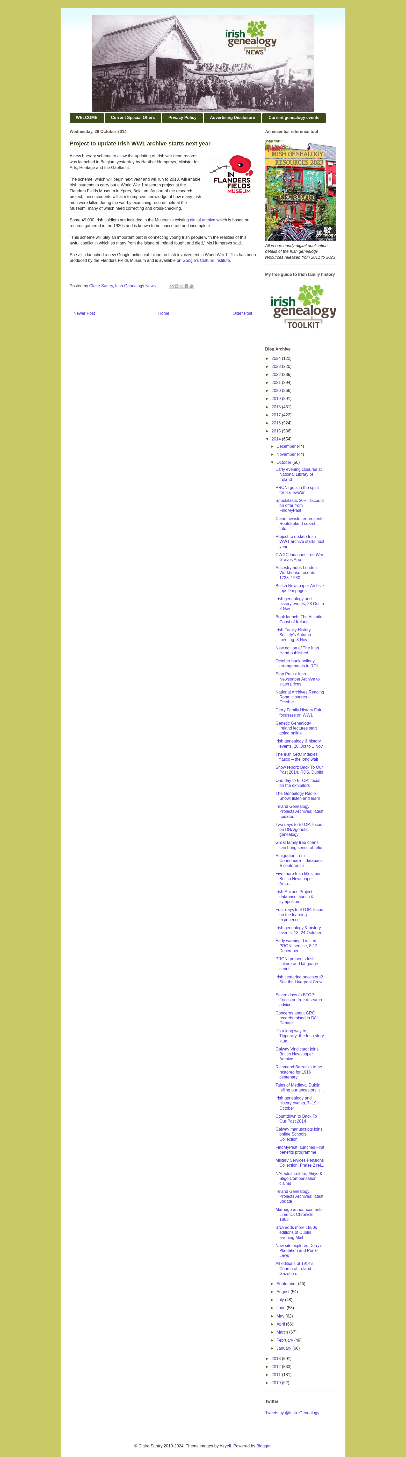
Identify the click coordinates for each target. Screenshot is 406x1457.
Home (163, 313)
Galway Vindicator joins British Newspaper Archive (297, 1054)
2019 (277, 398)
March (283, 1332)
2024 (277, 358)
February (285, 1340)
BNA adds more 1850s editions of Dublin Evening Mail (296, 1232)
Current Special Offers (133, 117)
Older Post (242, 313)
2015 (277, 431)
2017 (277, 415)
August (284, 1292)
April (281, 1324)
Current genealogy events (294, 117)
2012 (277, 1366)
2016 (277, 423)
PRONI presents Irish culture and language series (297, 964)
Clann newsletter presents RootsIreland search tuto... (299, 523)
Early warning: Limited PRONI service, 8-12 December (296, 945)
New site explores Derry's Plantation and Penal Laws (299, 1250)
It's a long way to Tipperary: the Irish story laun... (300, 1036)
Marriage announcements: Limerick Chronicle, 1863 (300, 1214)
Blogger (263, 1446)
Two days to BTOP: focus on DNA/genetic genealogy (299, 829)
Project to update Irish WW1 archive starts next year (300, 541)
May (281, 1316)
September (287, 1283)
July (281, 1300)
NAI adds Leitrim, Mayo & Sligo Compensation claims (299, 1178)
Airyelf (225, 1446)
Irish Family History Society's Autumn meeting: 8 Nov (293, 635)
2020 (277, 390)
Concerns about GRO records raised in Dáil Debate (297, 1018)
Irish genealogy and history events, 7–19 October (296, 1103)
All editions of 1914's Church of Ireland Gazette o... (294, 1268)
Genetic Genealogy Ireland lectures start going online (296, 728)
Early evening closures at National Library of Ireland (299, 474)
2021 (277, 382)
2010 (277, 1383)
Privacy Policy (182, 117)
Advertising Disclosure (232, 117)
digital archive (202, 220)
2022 (277, 374)
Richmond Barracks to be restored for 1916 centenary (299, 1072)
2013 (277, 1358)
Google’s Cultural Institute (206, 260)
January (284, 1348)
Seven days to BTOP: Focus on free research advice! (299, 1000)
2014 (277, 439)
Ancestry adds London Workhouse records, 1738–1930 (296, 572)
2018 (277, 407)
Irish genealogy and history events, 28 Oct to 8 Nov (300, 604)
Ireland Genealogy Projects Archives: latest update (299, 1196)
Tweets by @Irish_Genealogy (292, 1413)
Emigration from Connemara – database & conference (299, 860)
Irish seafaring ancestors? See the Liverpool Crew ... (299, 982)
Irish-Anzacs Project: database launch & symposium (295, 896)
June (282, 1308)
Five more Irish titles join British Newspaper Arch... (298, 878)
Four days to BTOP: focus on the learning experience (299, 914)
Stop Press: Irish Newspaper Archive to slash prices (298, 679)
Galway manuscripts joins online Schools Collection (299, 1134)
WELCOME (87, 117)
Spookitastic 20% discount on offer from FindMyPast (300, 505)
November (287, 454)
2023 (277, 366)
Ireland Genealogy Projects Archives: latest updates (299, 811)
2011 (277, 1374)
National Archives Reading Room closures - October (300, 697)
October (284, 462)
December (287, 446)
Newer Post (84, 313)
